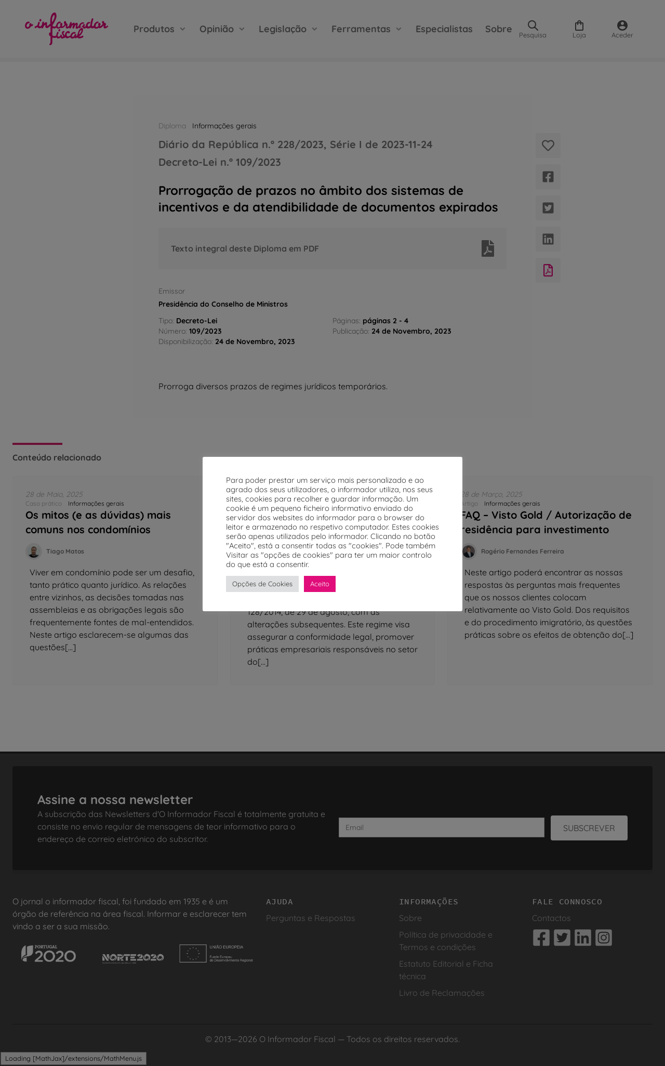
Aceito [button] (319, 584)
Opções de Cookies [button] (262, 584)
